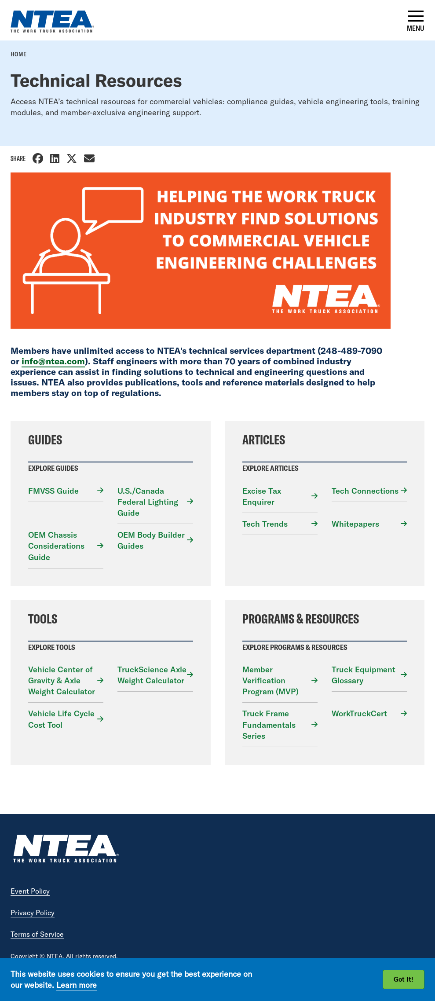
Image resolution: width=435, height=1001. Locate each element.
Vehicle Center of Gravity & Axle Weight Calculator (61, 680)
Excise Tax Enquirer (261, 496)
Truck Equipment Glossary (363, 675)
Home (18, 54)
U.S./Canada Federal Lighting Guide (147, 502)
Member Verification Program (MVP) (270, 680)
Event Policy (30, 891)
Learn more (76, 985)
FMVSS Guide (53, 491)
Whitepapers (355, 524)
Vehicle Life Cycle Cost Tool (61, 719)
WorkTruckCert (359, 713)
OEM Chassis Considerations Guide (56, 546)
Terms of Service (37, 934)
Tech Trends (265, 524)
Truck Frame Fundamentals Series (269, 724)
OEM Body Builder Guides (151, 540)
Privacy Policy (33, 912)
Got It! (403, 979)
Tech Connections (365, 491)
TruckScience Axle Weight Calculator (151, 675)
